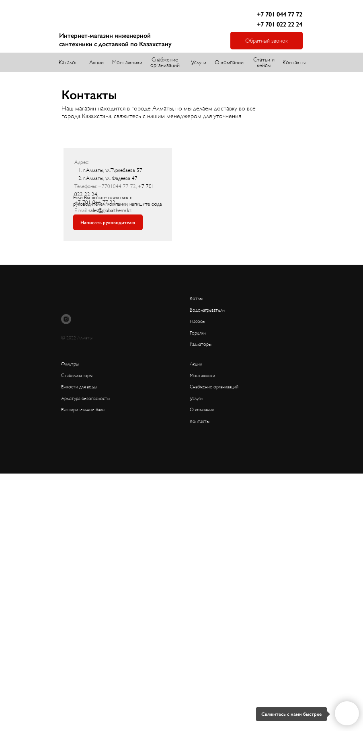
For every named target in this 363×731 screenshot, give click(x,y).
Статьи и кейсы (264, 62)
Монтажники (127, 62)
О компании (229, 62)
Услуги (198, 62)
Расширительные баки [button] (83, 409)
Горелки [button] (198, 333)
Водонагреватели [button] (207, 310)
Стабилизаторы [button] (76, 375)
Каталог (68, 62)
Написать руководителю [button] (107, 222)
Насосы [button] (197, 321)
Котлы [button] (196, 298)
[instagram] (66, 319)
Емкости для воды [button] (79, 387)
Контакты (294, 62)
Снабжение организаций (165, 62)
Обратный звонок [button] (266, 40)
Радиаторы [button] (200, 344)
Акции (96, 62)
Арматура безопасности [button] (85, 398)
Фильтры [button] (70, 364)
